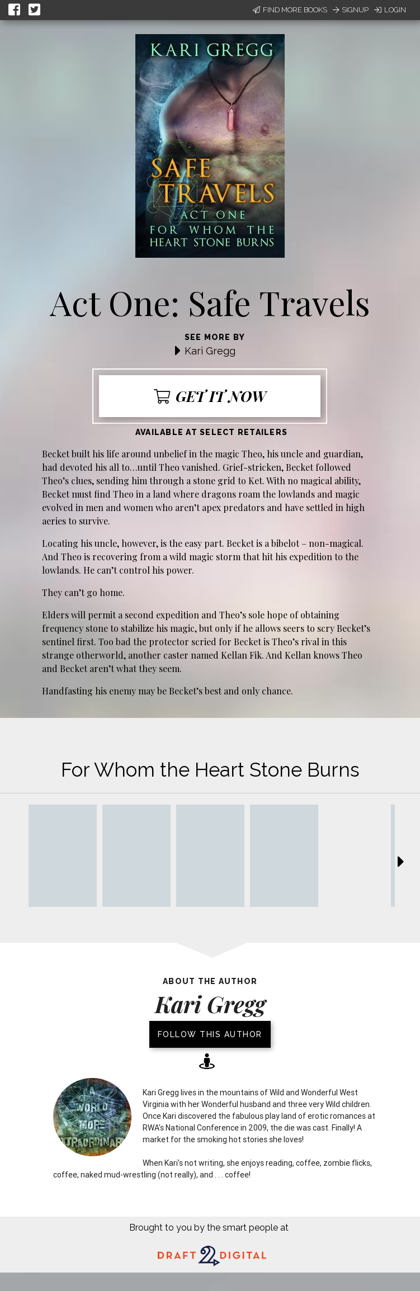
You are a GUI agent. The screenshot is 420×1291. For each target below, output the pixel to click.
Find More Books (290, 10)
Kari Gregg (210, 351)
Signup (351, 10)
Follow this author (210, 1034)
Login (390, 10)
